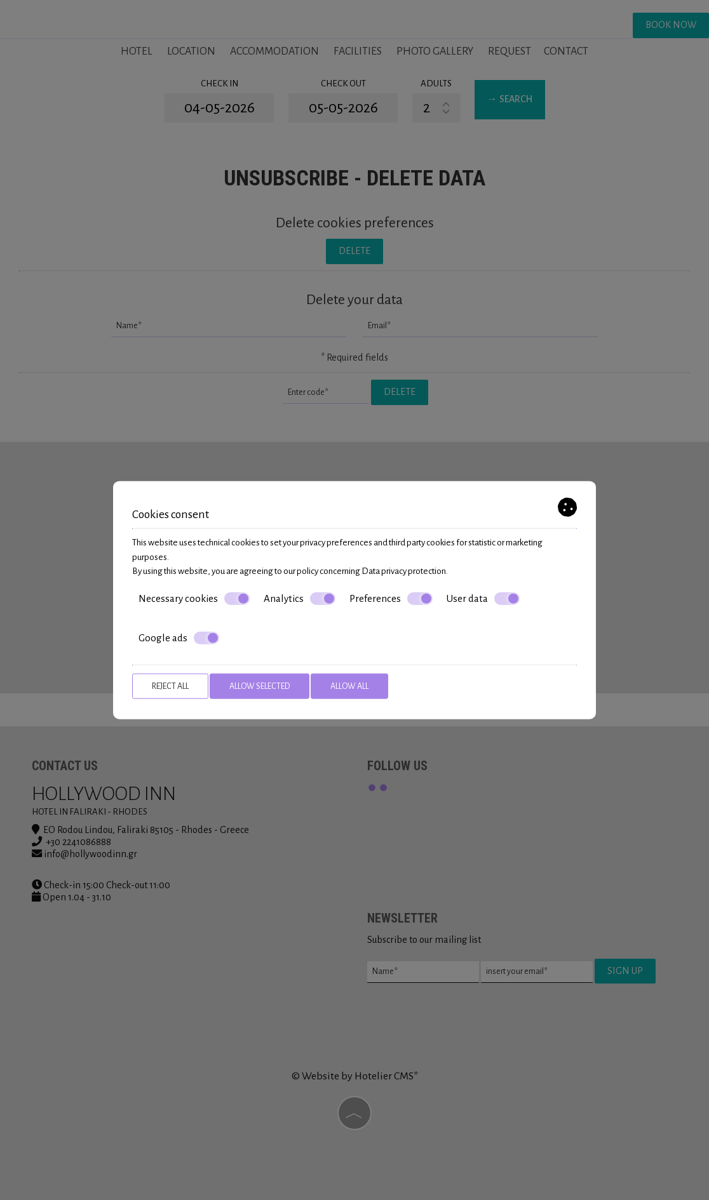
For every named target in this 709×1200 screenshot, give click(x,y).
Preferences (391, 598)
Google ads (178, 638)
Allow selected (259, 685)
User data (483, 598)
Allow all (349, 685)
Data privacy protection (403, 571)
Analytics (299, 598)
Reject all (170, 685)
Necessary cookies (194, 598)
